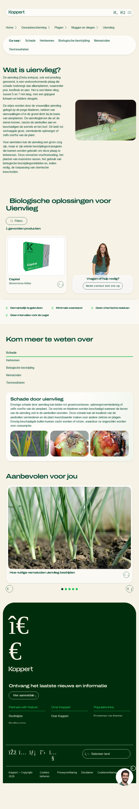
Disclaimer (87, 798)
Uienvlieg (108, 27)
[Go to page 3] (69, 589)
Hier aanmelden (25, 695)
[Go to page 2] (66, 589)
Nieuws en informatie (64, 723)
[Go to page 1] (62, 589)
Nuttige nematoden (21, 737)
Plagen (58, 27)
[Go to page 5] (77, 589)
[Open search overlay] (115, 12)
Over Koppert (60, 716)
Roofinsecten (17, 723)
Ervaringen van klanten (108, 716)
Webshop (100, 723)
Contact (56, 745)
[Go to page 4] (73, 589)
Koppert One (102, 730)
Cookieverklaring (107, 798)
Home (9, 27)
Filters (16, 220)
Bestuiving (15, 759)
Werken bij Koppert (63, 737)
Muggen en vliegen (83, 27)
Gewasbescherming (34, 27)
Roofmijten (16, 716)
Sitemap (125, 798)
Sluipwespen (17, 730)
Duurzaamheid (60, 730)
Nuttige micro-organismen (25, 745)
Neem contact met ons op (103, 285)
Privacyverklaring (67, 798)
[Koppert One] (122, 12)
